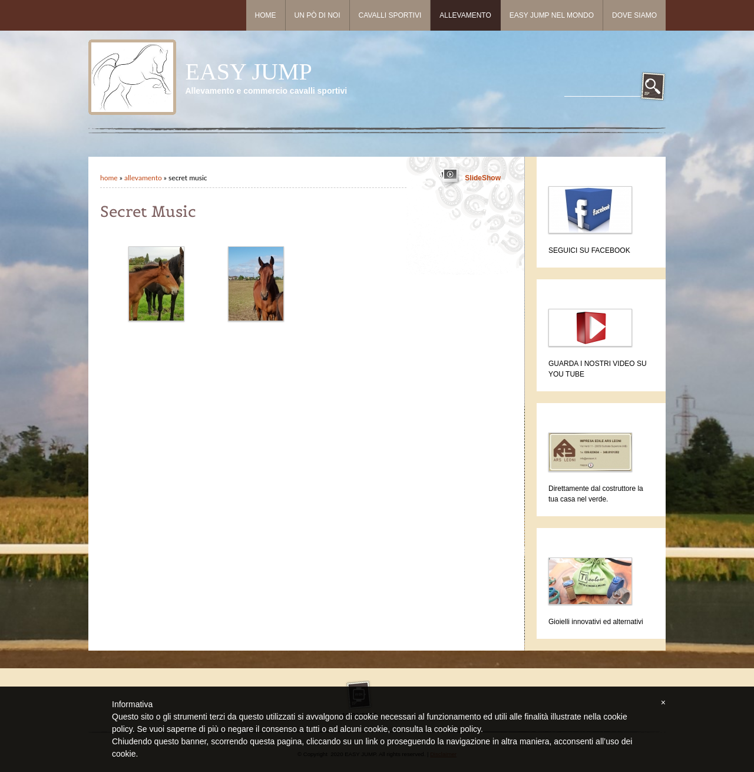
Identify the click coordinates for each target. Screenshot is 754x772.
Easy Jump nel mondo (552, 15)
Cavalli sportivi (390, 15)
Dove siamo (634, 15)
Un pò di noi (317, 15)
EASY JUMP (248, 71)
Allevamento (465, 15)
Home (265, 15)
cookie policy (457, 729)
